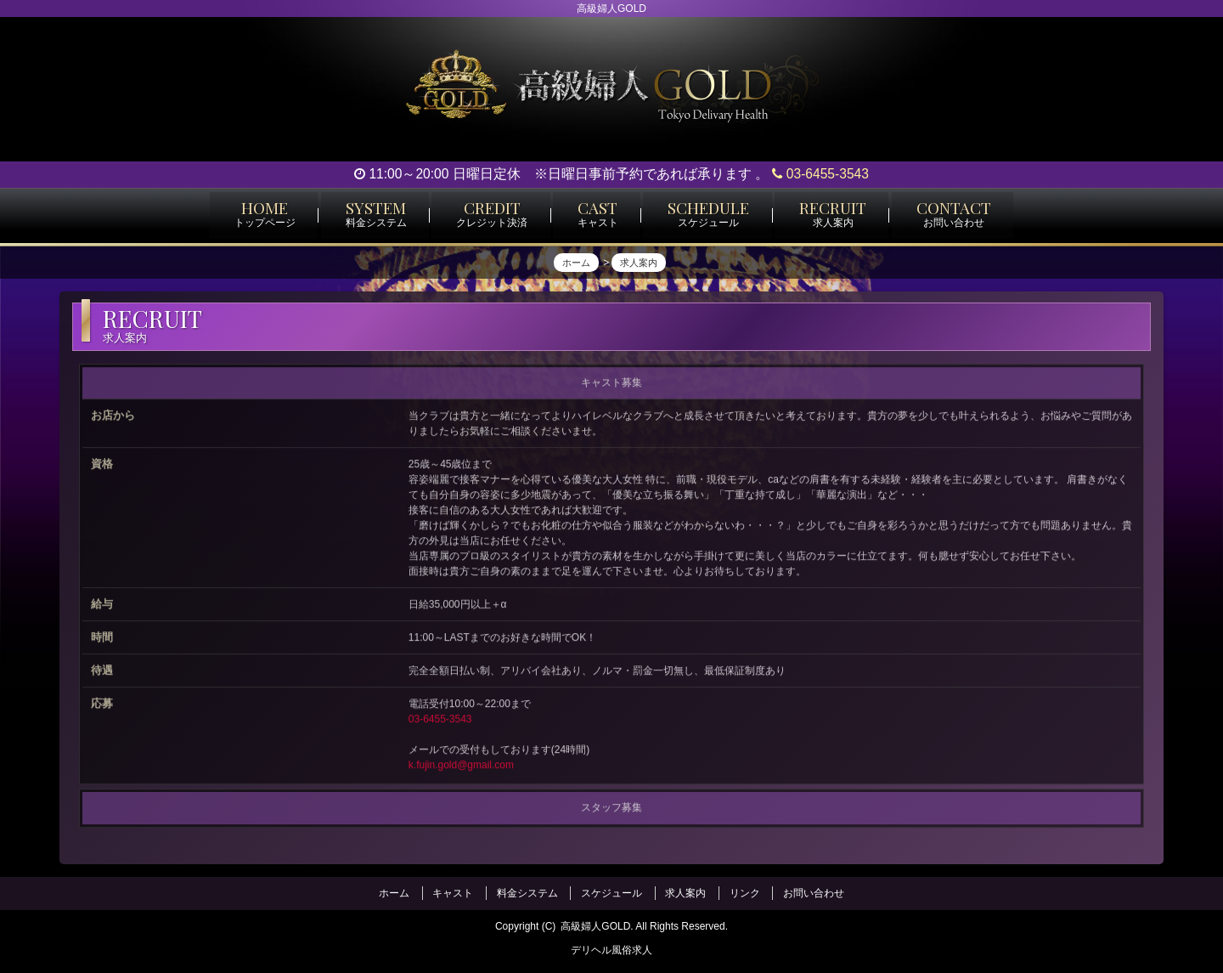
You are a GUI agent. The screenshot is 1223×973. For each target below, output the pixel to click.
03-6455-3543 (820, 174)
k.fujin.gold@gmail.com (461, 770)
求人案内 (685, 892)
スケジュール (611, 892)
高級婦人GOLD (595, 925)
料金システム (527, 892)
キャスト (452, 892)
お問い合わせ (813, 892)
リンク (745, 892)
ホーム (394, 892)
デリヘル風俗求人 (611, 948)
